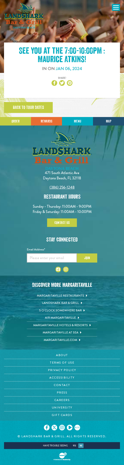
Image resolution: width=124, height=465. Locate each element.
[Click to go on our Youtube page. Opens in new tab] (69, 427)
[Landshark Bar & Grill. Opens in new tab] (62, 303)
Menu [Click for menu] (77, 121)
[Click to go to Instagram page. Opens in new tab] (66, 269)
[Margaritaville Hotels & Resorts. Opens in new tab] (62, 325)
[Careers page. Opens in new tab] (62, 400)
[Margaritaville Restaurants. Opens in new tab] (62, 295)
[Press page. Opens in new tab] (62, 392)
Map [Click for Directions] (108, 121)
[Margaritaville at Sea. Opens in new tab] (62, 332)
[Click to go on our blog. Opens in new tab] (77, 427)
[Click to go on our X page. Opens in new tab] (54, 427)
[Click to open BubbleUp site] (62, 456)
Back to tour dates (28, 107)
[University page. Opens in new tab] (62, 407)
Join (87, 258)
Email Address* (36, 249)
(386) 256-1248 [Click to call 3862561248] (62, 187)
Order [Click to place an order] (15, 121)
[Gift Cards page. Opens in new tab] (62, 415)
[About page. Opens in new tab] (62, 355)
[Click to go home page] (24, 16)
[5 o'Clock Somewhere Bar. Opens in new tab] (62, 310)
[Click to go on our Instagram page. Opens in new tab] (62, 427)
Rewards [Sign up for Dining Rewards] (46, 121)
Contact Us (62, 223)
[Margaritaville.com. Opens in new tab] (62, 340)
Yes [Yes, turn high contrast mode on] (74, 446)
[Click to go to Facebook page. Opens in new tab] (58, 269)
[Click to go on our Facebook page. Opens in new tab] (47, 427)
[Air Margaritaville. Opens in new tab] (62, 317)
